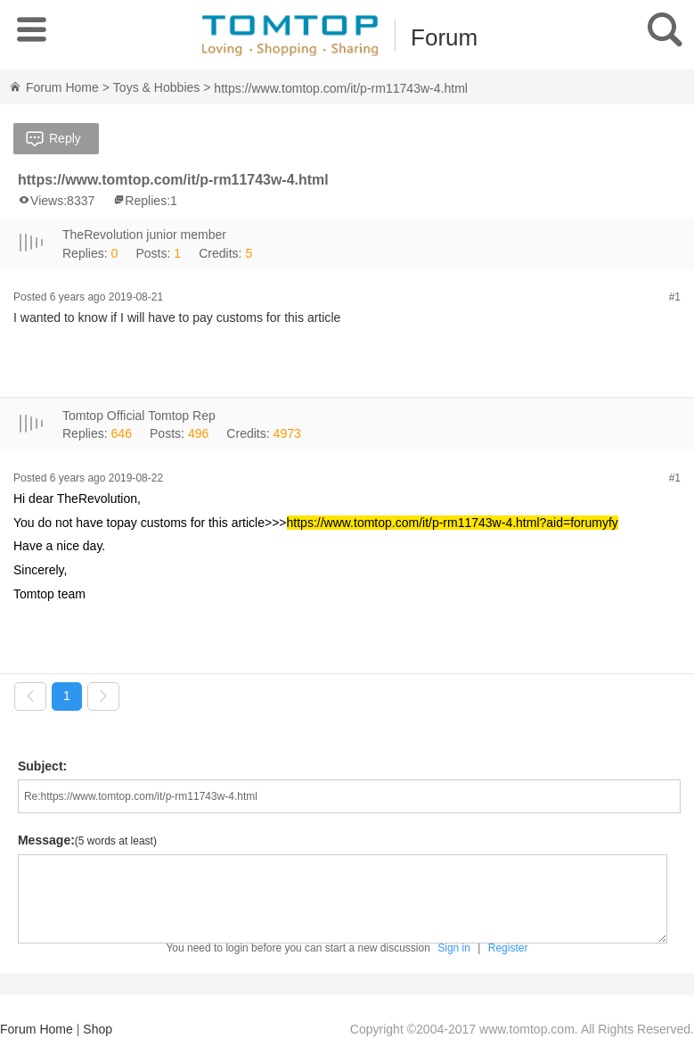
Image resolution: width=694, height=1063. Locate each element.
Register (508, 947)
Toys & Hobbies (156, 87)
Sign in (453, 947)
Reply (51, 140)
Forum (444, 37)
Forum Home (54, 87)
